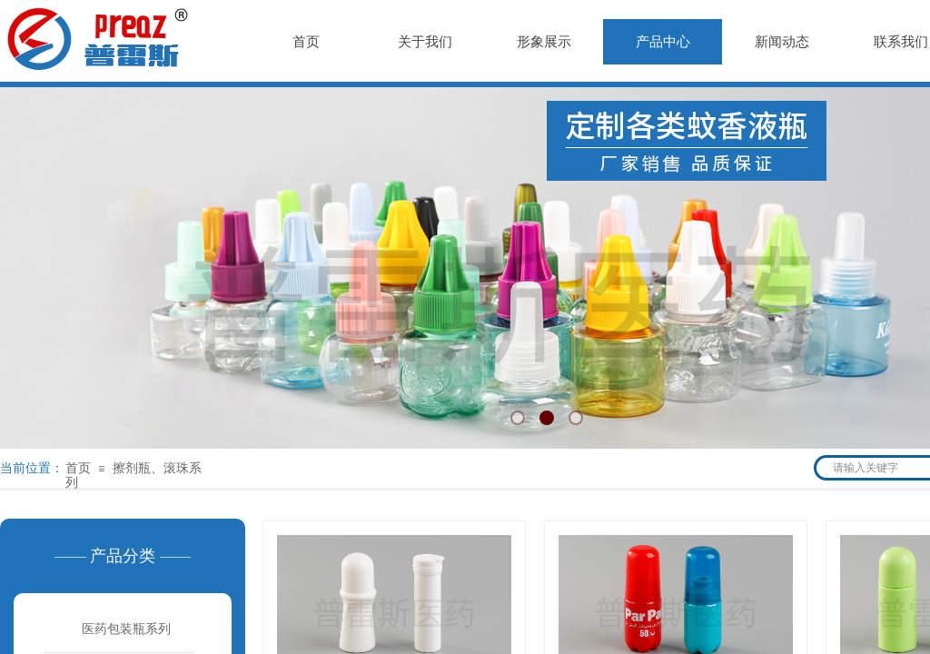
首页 (78, 468)
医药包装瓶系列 (126, 629)
